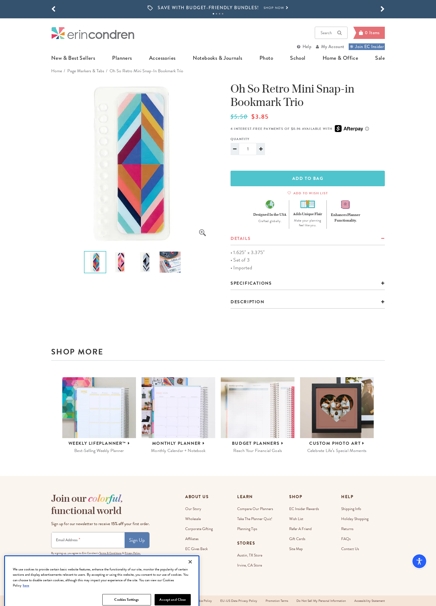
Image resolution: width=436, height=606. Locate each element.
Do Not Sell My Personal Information (321, 600)
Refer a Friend (300, 529)
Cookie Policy (203, 600)
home (56, 71)
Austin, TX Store (249, 555)
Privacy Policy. (133, 553)
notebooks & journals (217, 58)
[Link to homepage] (93, 33)
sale (380, 58)
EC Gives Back (196, 549)
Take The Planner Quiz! (254, 519)
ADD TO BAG (307, 178)
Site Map (296, 549)
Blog (188, 569)
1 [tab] (213, 13)
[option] (218, 8)
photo (266, 58)
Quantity (240, 138)
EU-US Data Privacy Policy (238, 600)
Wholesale (193, 519)
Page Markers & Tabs (85, 71)
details (241, 238)
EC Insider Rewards (304, 509)
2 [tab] (216, 13)
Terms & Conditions (110, 553)
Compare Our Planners (255, 509)
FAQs (346, 539)
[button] (53, 9)
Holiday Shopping (354, 519)
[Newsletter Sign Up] (88, 540)
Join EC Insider (367, 46)
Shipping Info (351, 509)
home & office (340, 58)
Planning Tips (247, 529)
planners (122, 58)
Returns (347, 529)
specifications (251, 283)
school (297, 58)
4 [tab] (222, 13)
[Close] (190, 580)
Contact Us (350, 549)
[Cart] (369, 33)
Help (307, 46)
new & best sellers (73, 58)
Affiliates (192, 539)
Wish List (296, 519)
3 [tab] (219, 13)
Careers (191, 559)
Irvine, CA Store (249, 565)
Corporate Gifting (199, 529)
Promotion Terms (277, 600)
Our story (193, 509)
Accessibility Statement (369, 600)
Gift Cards (297, 539)
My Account (332, 46)
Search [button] (331, 33)
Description (247, 302)
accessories (162, 58)
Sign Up (137, 540)
